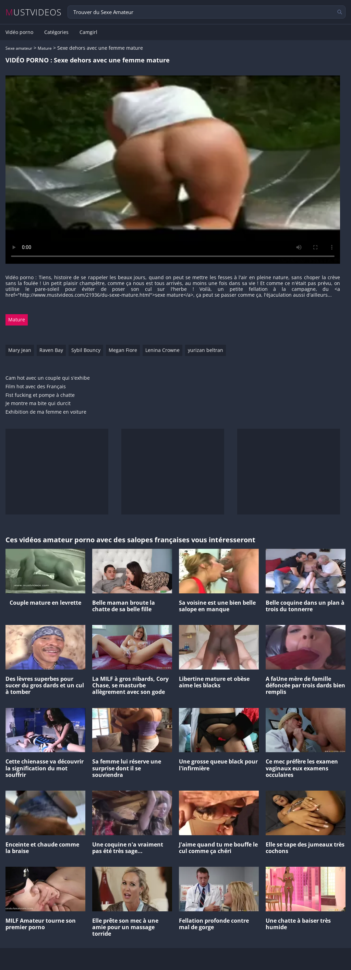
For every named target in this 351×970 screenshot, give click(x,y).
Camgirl (88, 32)
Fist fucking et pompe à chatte (40, 395)
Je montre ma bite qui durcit (38, 403)
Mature (45, 48)
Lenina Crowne (162, 350)
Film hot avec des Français (35, 387)
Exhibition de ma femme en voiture (45, 412)
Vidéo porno (19, 32)
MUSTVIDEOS (33, 12)
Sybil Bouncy (85, 350)
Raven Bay (51, 350)
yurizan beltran (205, 350)
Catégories (56, 32)
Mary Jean (19, 350)
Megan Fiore (123, 350)
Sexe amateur (18, 48)
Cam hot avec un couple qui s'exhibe (47, 378)
